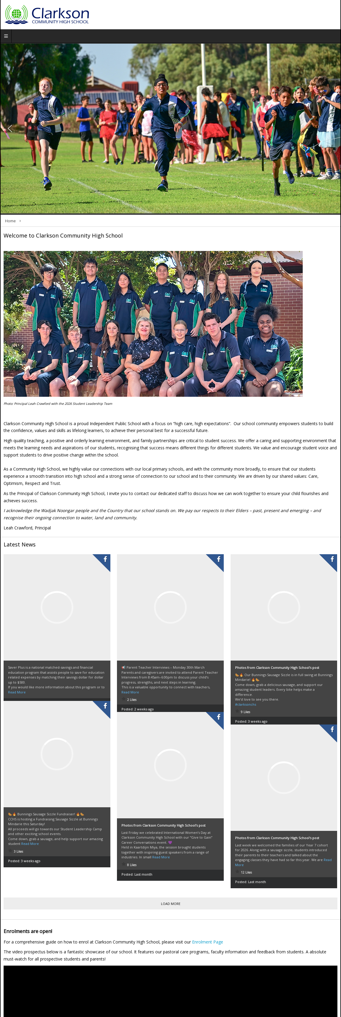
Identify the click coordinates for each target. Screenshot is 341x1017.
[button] (10, 128)
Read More (17, 692)
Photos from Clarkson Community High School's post (277, 667)
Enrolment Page (207, 942)
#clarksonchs (245, 704)
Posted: (24, 854)
